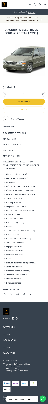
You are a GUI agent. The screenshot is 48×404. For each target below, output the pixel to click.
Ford (36, 18)
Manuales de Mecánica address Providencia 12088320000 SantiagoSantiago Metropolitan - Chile (16, 367)
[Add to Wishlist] (14, 119)
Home (9, 18)
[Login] (39, 4)
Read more (31, 12)
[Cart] (44, 4)
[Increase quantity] (42, 94)
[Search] (34, 4)
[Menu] (29, 4)
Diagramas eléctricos (23, 18)
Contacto (6, 334)
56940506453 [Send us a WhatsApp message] (10, 360)
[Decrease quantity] (5, 94)
